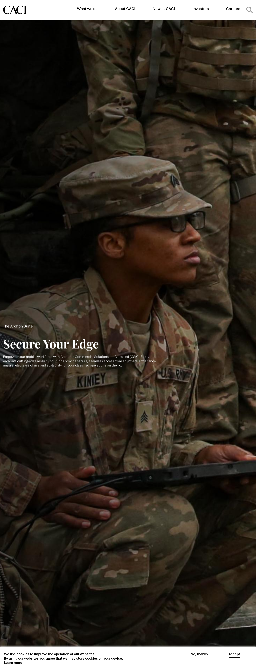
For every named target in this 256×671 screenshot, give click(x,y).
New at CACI (164, 8)
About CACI (125, 8)
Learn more (13, 663)
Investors (200, 8)
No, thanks (199, 655)
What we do (87, 8)
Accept (234, 655)
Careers (233, 8)
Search (249, 10)
